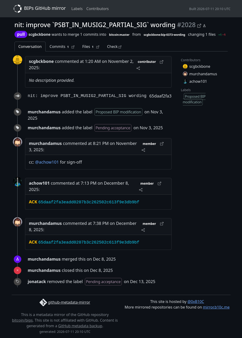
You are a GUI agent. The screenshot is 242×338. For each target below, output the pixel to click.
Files (90, 46)
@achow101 (47, 162)
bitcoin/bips (22, 320)
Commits (62, 46)
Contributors (97, 8)
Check (114, 46)
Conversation (30, 46)
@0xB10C (196, 301)
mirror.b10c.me (216, 307)
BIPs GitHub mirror (39, 8)
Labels (77, 8)
